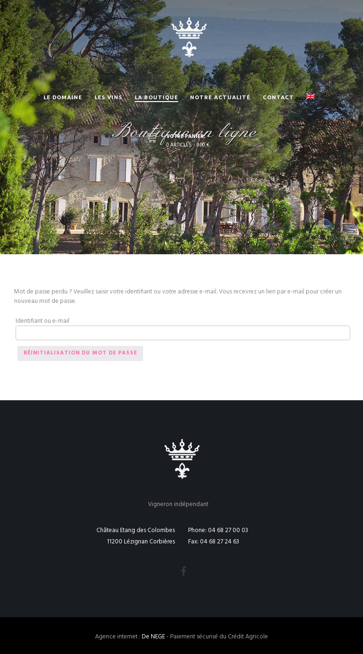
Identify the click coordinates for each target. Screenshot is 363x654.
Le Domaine (62, 97)
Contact (278, 97)
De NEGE (153, 637)
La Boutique (156, 97)
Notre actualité (220, 97)
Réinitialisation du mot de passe (80, 353)
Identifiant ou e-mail (42, 321)
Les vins (108, 97)
